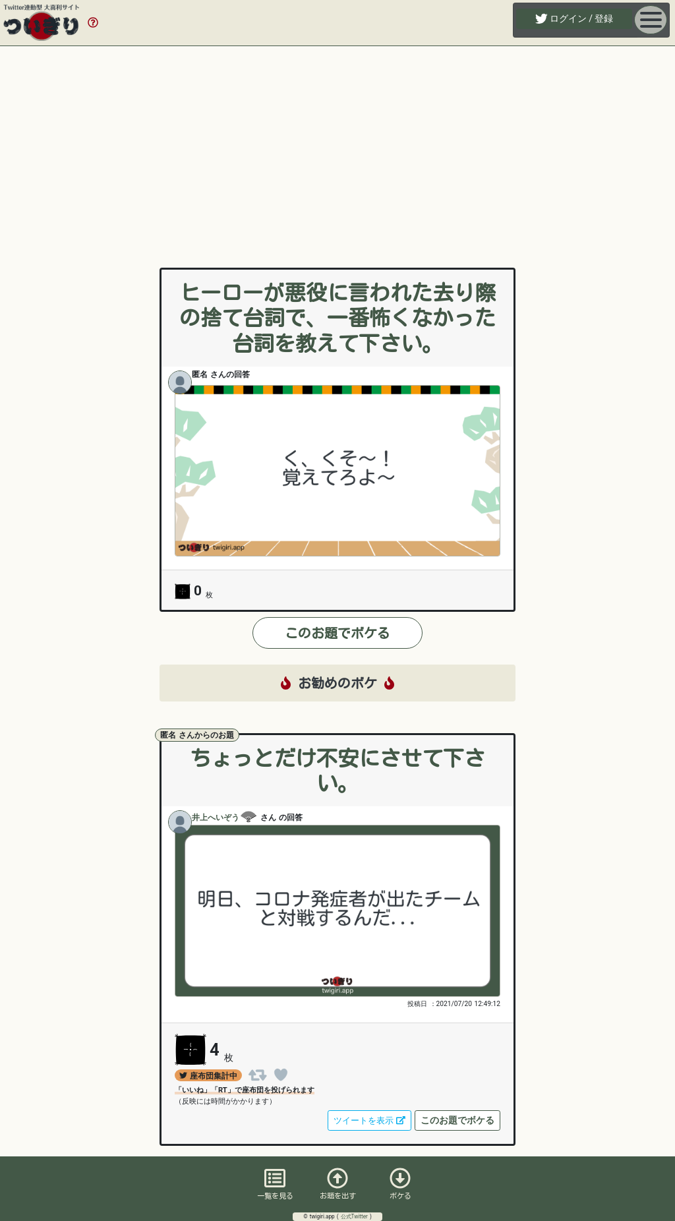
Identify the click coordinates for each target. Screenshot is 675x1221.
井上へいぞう (225, 818)
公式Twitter (355, 1216)
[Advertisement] (337, 143)
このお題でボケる (337, 633)
